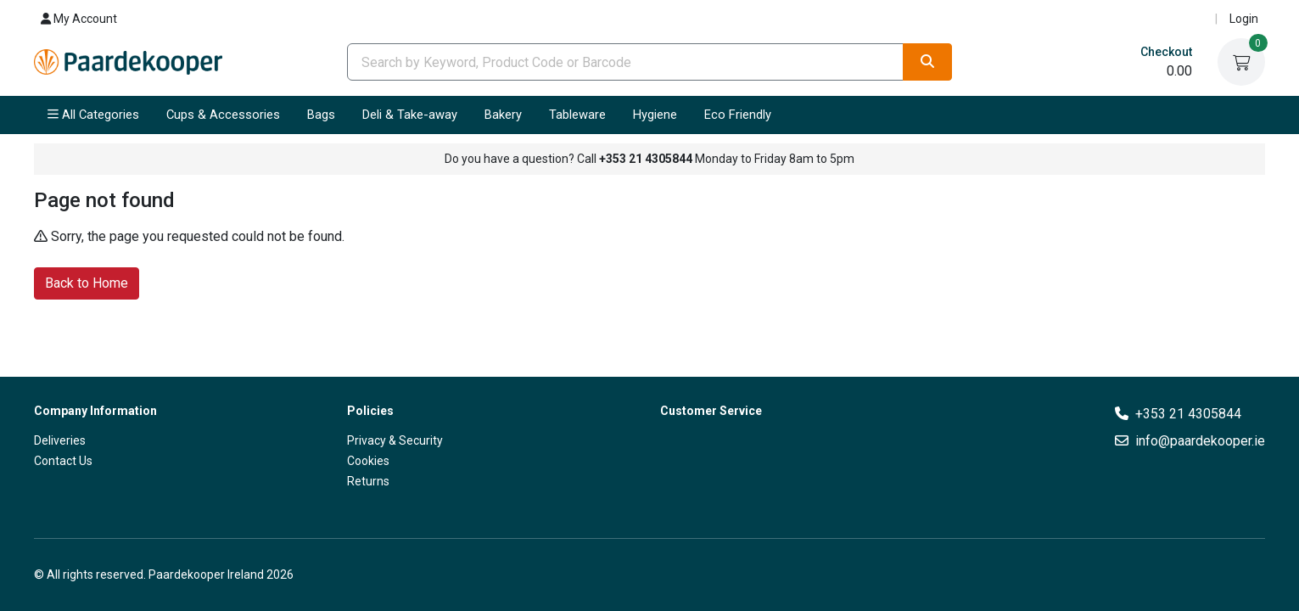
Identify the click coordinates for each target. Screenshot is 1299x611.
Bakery (503, 114)
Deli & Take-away (409, 114)
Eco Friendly (737, 114)
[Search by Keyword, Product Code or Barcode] (625, 62)
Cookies (368, 461)
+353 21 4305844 (1188, 414)
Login (1243, 18)
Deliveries (60, 440)
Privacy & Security (395, 440)
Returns (368, 481)
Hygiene (655, 114)
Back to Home (86, 282)
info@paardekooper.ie (1200, 441)
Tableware (577, 114)
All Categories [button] (93, 114)
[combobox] (625, 62)
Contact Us (63, 461)
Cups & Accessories (223, 114)
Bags (321, 114)
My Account (79, 18)
